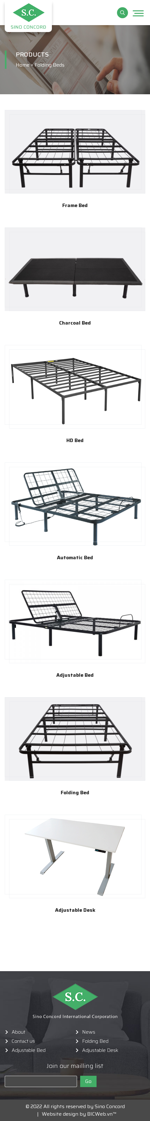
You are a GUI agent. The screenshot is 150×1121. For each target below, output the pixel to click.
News (88, 1032)
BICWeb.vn (100, 1114)
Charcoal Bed (75, 323)
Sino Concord (110, 1106)
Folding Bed (75, 792)
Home (23, 65)
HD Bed (75, 440)
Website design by (62, 1114)
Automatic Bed (75, 557)
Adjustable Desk (75, 910)
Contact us (23, 1041)
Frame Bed (75, 205)
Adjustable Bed (75, 675)
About (18, 1032)
